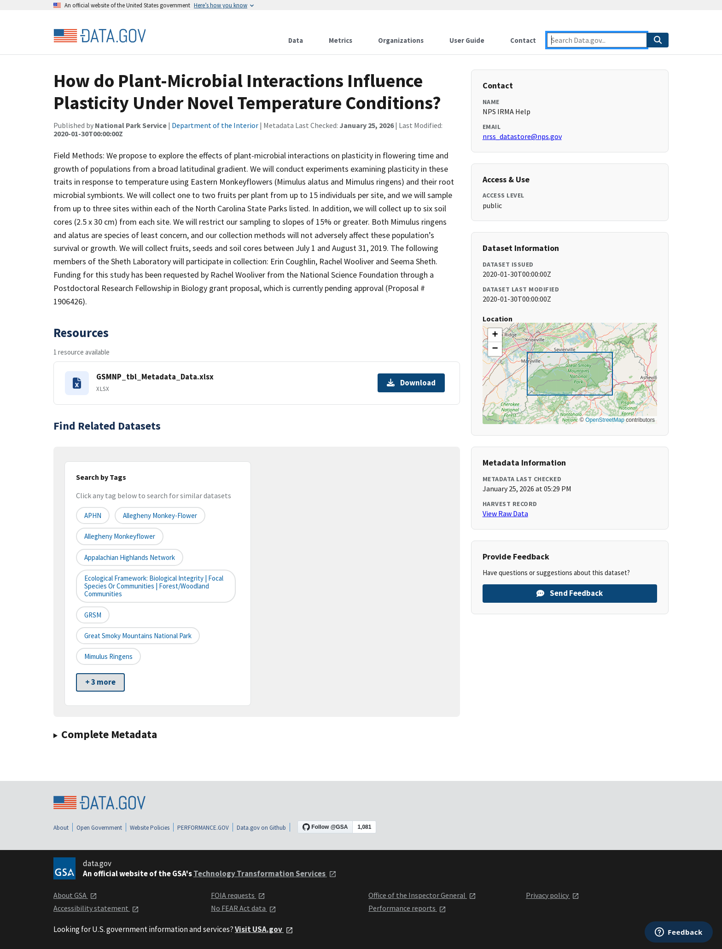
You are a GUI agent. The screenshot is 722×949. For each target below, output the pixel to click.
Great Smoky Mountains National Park (138, 635)
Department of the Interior (215, 125)
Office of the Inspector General (422, 895)
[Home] (99, 36)
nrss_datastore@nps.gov (522, 136)
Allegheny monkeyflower (119, 536)
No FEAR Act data (243, 908)
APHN (92, 515)
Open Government (99, 828)
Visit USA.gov (264, 929)
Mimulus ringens (108, 656)
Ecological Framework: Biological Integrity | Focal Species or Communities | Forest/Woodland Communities (153, 586)
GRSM (92, 615)
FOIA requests (238, 895)
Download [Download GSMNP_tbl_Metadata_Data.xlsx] (411, 383)
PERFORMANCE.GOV (203, 828)
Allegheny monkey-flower (160, 515)
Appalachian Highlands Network (129, 557)
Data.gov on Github (261, 828)
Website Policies (149, 828)
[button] (495, 335)
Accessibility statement (96, 908)
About (61, 828)
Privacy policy (552, 895)
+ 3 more (100, 682)
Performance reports (407, 908)
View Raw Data (505, 513)
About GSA (75, 895)
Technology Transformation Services (265, 873)
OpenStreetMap (604, 420)
